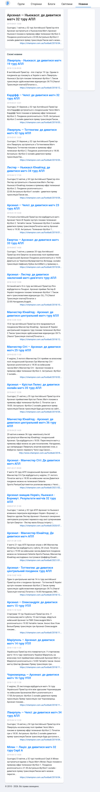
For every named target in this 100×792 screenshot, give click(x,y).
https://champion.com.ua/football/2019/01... (41, 232)
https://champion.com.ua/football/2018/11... (41, 632)
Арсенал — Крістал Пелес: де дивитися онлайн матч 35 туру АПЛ (33, 386)
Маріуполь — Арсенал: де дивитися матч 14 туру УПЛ (31, 641)
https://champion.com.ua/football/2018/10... (41, 305)
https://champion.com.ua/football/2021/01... (41, 560)
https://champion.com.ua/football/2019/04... (41, 43)
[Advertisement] (81, 50)
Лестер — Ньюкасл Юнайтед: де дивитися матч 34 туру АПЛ (28, 169)
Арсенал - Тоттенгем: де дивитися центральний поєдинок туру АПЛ (30, 569)
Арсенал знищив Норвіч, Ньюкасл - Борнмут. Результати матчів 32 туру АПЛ (31, 498)
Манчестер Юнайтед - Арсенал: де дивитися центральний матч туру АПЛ (33, 314)
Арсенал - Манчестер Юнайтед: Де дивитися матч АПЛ (30, 534)
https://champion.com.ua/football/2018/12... (41, 88)
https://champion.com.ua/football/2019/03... (41, 122)
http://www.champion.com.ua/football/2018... (40, 453)
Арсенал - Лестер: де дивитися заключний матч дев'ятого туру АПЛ (31, 276)
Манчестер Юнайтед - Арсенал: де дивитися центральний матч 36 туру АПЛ (31, 423)
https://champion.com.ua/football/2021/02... (41, 487)
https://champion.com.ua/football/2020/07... (41, 525)
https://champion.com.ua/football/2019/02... (41, 377)
